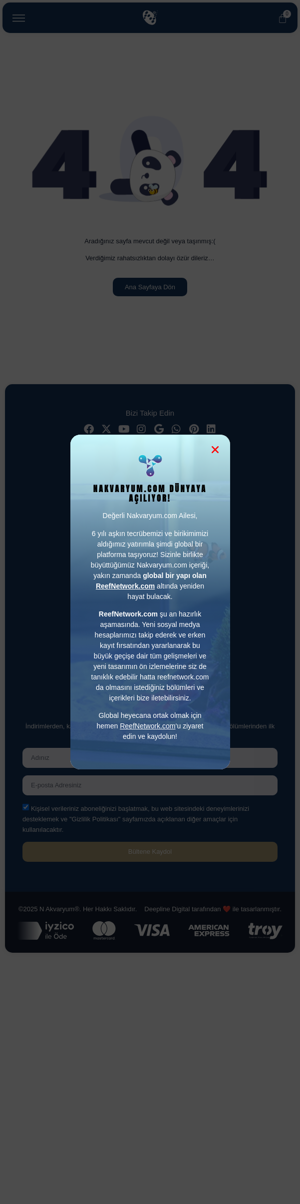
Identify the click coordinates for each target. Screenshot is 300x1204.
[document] (150, 602)
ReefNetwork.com (147, 726)
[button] (215, 450)
